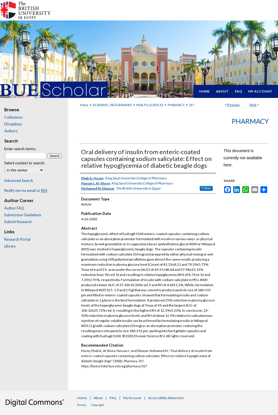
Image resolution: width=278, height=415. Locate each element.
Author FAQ (14, 208)
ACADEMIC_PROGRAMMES (112, 105)
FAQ (112, 398)
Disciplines (13, 124)
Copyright (97, 404)
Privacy (81, 404)
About (98, 398)
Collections (13, 117)
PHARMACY (176, 105)
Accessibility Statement (166, 398)
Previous (233, 104)
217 (191, 105)
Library (10, 246)
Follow (206, 188)
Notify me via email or (25, 190)
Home (84, 105)
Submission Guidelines (22, 215)
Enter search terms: (20, 148)
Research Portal (17, 239)
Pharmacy (250, 121)
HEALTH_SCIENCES (149, 105)
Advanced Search (18, 180)
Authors (11, 131)
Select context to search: (24, 163)
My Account (132, 398)
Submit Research (18, 221)
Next (252, 104)
